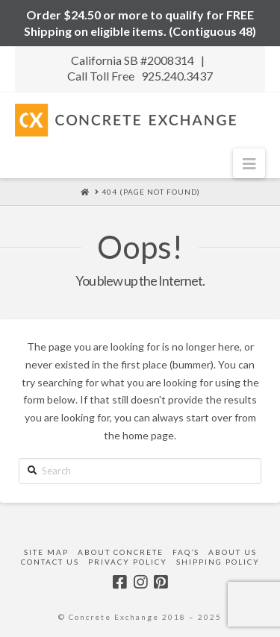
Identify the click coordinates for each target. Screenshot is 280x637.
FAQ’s (185, 551)
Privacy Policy (127, 561)
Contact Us (50, 561)
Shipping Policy (218, 561)
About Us (232, 551)
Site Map (46, 551)
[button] (249, 163)
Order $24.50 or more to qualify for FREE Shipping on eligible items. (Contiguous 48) (140, 22)
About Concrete (121, 551)
